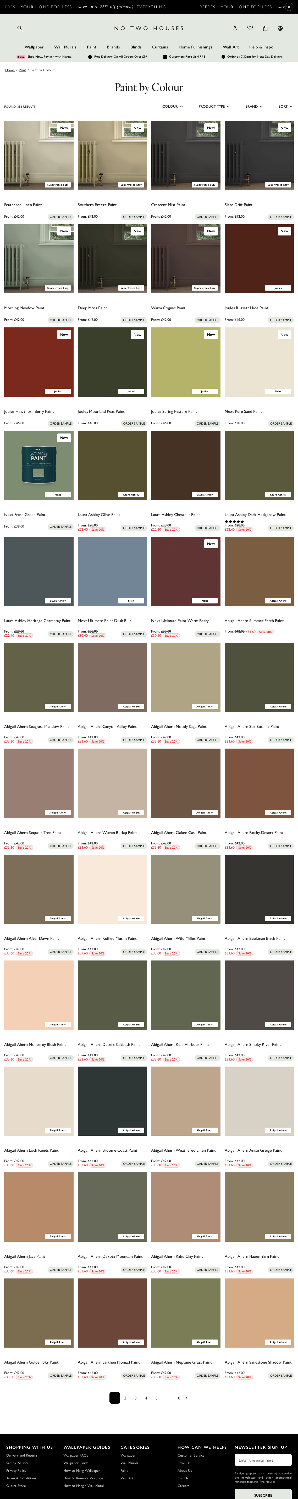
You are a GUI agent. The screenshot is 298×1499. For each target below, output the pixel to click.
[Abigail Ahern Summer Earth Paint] (259, 571)
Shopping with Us (29, 1447)
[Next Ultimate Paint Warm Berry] (185, 571)
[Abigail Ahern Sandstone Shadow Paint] (259, 1313)
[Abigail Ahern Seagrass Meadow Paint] (39, 677)
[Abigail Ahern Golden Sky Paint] (39, 1313)
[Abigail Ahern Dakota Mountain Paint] (112, 1207)
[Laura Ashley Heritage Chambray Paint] (39, 571)
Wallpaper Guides (87, 1447)
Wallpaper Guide (76, 1463)
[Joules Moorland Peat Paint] (112, 362)
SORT (286, 106)
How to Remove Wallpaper (84, 1478)
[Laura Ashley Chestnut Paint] (185, 465)
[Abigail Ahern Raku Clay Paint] (185, 1207)
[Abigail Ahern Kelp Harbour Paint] (185, 995)
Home (10, 69)
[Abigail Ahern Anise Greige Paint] (259, 1101)
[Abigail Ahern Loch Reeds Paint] (39, 1101)
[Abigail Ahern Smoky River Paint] (259, 995)
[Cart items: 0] (265, 28)
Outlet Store (16, 1486)
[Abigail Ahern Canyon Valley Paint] (112, 677)
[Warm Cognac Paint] (185, 259)
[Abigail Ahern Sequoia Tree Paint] (39, 783)
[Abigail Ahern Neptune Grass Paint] (185, 1313)
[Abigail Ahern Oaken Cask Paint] (185, 783)
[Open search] (20, 28)
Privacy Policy (16, 1470)
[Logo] (149, 28)
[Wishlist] (250, 28)
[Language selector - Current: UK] (280, 28)
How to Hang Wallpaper (81, 1470)
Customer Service (191, 1455)
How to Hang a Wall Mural (83, 1486)
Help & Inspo (261, 47)
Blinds (136, 47)
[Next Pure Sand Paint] (259, 362)
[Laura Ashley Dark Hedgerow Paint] (259, 465)
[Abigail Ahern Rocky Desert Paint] (259, 783)
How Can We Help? (202, 1447)
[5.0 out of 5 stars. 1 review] (259, 522)
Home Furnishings (195, 47)
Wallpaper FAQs (75, 1455)
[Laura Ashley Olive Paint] (112, 465)
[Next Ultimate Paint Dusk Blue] (112, 571)
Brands (113, 47)
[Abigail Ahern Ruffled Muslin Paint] (112, 889)
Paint (91, 47)
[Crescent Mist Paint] (185, 155)
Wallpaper (34, 47)
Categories (135, 1447)
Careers (183, 1486)
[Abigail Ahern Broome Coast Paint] (112, 1101)
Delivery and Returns (21, 1455)
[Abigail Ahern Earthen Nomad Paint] (112, 1313)
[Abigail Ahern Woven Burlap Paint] (112, 783)
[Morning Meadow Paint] (39, 259)
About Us (185, 1470)
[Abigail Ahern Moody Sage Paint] (185, 677)
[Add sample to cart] (61, 217)
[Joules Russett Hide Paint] (259, 259)
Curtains (160, 47)
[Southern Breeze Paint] (112, 155)
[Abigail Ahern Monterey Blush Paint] (39, 995)
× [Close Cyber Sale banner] (289, 6)
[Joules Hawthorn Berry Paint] (39, 362)
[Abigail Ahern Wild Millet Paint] (185, 889)
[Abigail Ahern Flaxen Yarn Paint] (259, 1207)
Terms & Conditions (21, 1478)
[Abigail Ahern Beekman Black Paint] (259, 889)
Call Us (183, 1478)
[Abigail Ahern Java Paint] (39, 1207)
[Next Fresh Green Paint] (39, 465)
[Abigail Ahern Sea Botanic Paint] (259, 677)
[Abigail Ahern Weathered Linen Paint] (185, 1101)
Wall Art (231, 47)
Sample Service (17, 1463)
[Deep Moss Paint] (112, 259)
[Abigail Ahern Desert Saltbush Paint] (112, 995)
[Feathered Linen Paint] (39, 155)
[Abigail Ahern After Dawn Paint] (39, 889)
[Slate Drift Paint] (259, 155)
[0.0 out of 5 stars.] (39, 212)
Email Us (184, 1463)
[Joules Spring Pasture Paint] (185, 362)
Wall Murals (65, 47)
